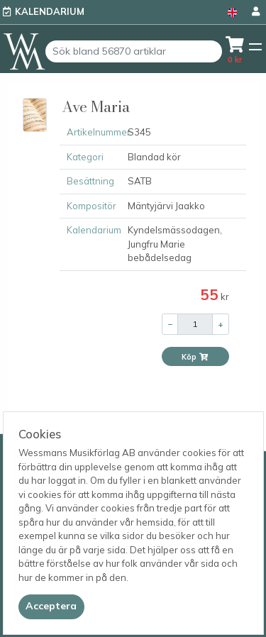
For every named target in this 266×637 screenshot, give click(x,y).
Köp (195, 357)
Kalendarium (49, 11)
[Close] (51, 606)
